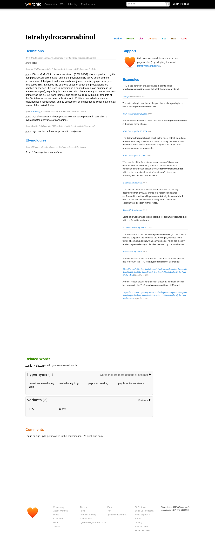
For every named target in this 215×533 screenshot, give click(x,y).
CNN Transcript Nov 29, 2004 (135, 131)
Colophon (58, 518)
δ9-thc (62, 408)
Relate (130, 38)
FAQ (55, 522)
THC (31, 408)
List (141, 38)
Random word (88, 4)
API (109, 510)
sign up (40, 365)
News (83, 507)
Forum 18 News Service (132, 183)
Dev (109, 507)
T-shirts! (57, 526)
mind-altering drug (69, 383)
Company (58, 507)
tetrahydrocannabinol (148, 66)
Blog (82, 510)
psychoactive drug (98, 383)
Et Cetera (140, 507)
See (164, 38)
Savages (126, 96)
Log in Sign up (181, 4)
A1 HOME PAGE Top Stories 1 (135, 227)
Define (118, 38)
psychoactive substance (131, 383)
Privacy (138, 522)
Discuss (152, 38)
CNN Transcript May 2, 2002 (134, 155)
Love (184, 38)
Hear (174, 38)
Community (50, 4)
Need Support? (142, 514)
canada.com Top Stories (132, 252)
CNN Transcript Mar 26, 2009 (135, 114)
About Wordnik (60, 510)
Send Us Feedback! (144, 510)
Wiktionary (35, 111)
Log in (28, 365)
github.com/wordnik (117, 514)
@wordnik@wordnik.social (93, 522)
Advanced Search (143, 530)
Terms (138, 518)
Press (56, 514)
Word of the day (69, 4)
